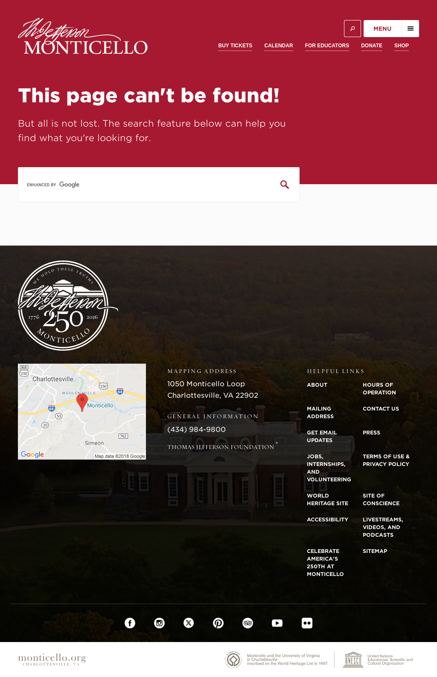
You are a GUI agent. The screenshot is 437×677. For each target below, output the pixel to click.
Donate (371, 46)
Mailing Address (320, 412)
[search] (158, 185)
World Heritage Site (327, 499)
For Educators (327, 46)
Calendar (278, 46)
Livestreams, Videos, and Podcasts (383, 527)
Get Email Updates (322, 436)
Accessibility (327, 519)
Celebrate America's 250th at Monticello (325, 562)
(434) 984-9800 (196, 429)
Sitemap (375, 551)
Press (371, 432)
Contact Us (381, 408)
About (317, 385)
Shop (401, 46)
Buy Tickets (235, 46)
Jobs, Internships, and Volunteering (329, 468)
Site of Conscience (381, 499)
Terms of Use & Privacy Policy (386, 460)
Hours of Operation (379, 389)
